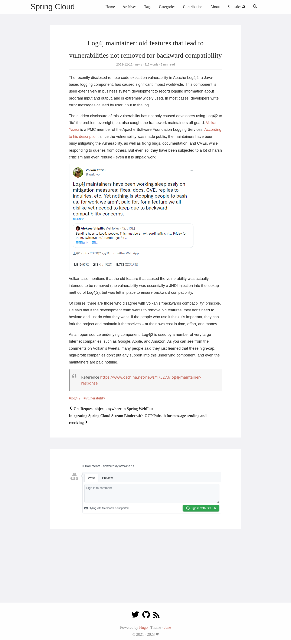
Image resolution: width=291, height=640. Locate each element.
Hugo (143, 627)
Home (110, 7)
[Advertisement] (145, 570)
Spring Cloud (52, 6)
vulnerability (95, 398)
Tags (147, 7)
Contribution (193, 7)
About (215, 7)
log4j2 (76, 398)
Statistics (236, 6)
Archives (129, 7)
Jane (167, 627)
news (138, 64)
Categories (167, 7)
